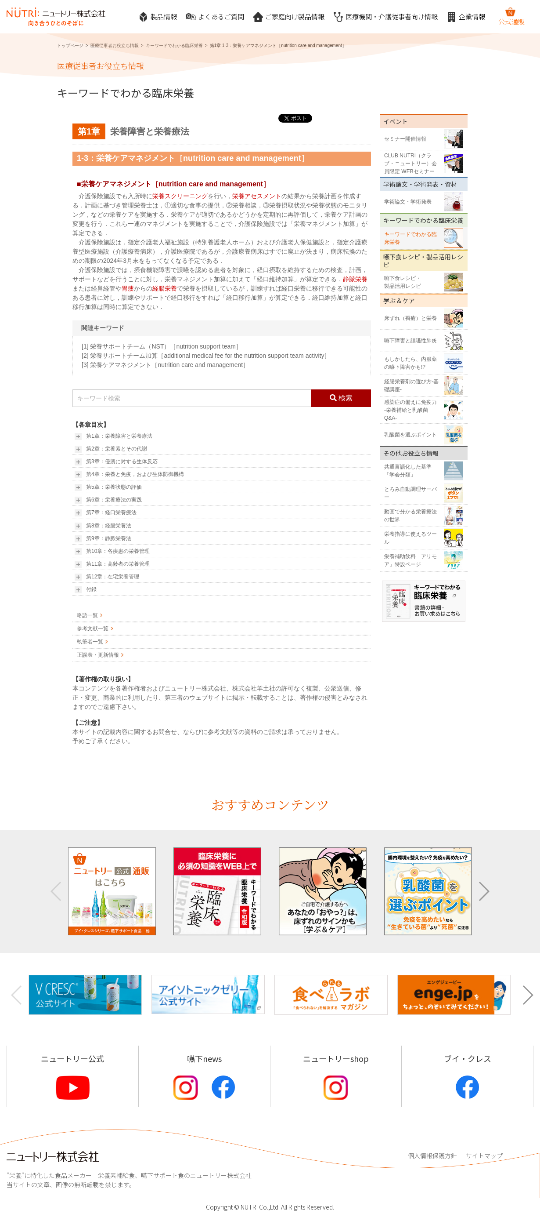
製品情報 (157, 17)
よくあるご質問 (215, 17)
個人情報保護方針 (432, 1155)
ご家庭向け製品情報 (288, 17)
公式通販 (511, 16)
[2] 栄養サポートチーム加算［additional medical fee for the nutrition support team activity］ (206, 355)
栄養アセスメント (256, 196)
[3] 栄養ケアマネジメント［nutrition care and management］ (165, 364)
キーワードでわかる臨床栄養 (174, 45)
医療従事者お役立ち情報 (114, 45)
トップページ (70, 45)
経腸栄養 (164, 288)
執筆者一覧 (90, 642)
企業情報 (465, 17)
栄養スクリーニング (180, 196)
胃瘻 (128, 288)
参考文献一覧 (92, 628)
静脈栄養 (355, 279)
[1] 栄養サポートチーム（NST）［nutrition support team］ (162, 346)
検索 (341, 398)
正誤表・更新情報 (98, 655)
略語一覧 (87, 615)
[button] (484, 891)
